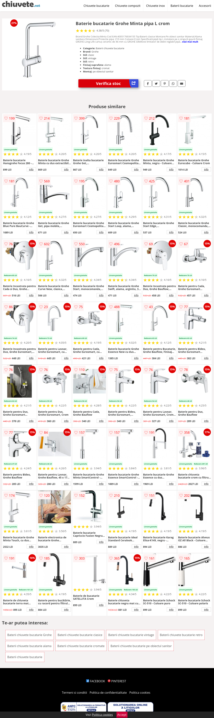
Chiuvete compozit (127, 6)
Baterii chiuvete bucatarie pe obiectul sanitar (141, 646)
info (31, 169)
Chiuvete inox (155, 6)
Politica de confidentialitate (108, 693)
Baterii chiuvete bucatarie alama (29, 646)
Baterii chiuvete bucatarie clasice (80, 635)
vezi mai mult (190, 41)
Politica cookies (139, 693)
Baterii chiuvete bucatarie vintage (131, 635)
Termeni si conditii (74, 693)
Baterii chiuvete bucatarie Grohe (29, 635)
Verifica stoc (117, 83)
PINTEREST (117, 681)
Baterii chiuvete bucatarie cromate (81, 646)
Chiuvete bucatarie (96, 6)
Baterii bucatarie (182, 6)
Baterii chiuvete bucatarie (24, 657)
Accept (122, 715)
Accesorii (205, 6)
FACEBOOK (95, 681)
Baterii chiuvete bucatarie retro (181, 635)
